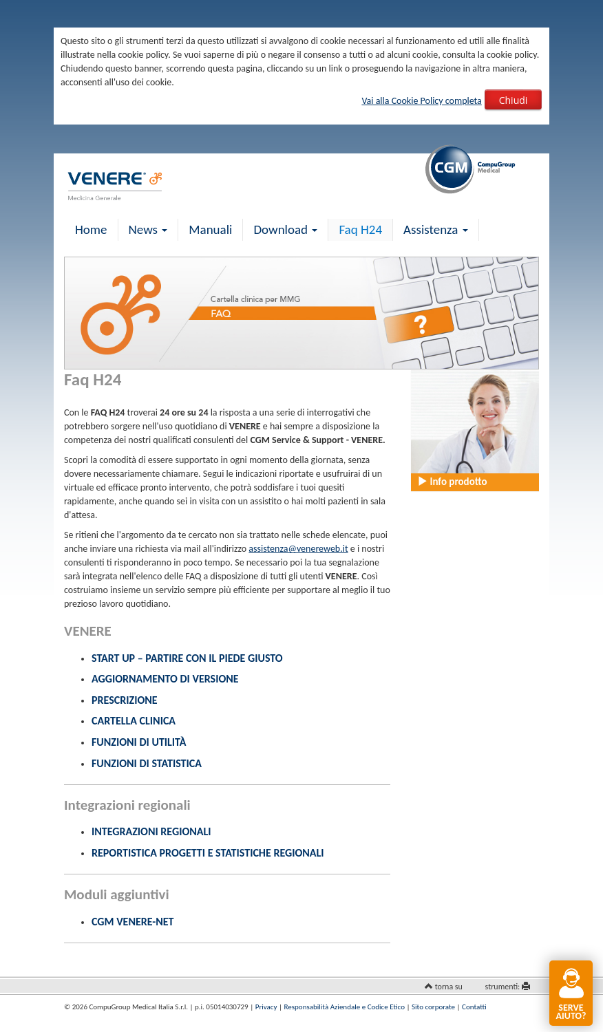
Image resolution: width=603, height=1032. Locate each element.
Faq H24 (360, 229)
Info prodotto (452, 481)
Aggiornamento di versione (165, 678)
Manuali (210, 229)
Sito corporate (433, 1006)
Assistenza (435, 229)
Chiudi (513, 100)
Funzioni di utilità (139, 742)
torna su (449, 986)
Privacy (266, 1006)
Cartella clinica (134, 720)
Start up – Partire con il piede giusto (187, 658)
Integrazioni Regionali (151, 831)
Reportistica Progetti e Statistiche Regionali (208, 852)
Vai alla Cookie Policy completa (421, 101)
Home (91, 229)
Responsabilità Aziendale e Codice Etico (344, 1006)
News (148, 229)
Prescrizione (125, 700)
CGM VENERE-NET (132, 921)
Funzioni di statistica (147, 763)
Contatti (474, 1006)
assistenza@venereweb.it (298, 549)
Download (285, 229)
